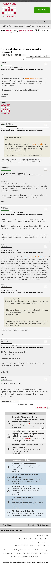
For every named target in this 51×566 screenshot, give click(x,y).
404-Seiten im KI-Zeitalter (23, 511)
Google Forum (23, 451)
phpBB (28, 538)
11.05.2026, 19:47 (34, 449)
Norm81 (3, 62)
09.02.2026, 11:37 (38, 424)
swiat (2, 284)
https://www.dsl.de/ (32, 79)
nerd (2, 244)
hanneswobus (5, 167)
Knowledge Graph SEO (21, 486)
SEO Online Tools (26, 550)
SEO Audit (43, 553)
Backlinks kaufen (32, 553)
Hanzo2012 (27, 424)
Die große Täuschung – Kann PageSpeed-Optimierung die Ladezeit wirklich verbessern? (28, 419)
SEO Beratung (20, 553)
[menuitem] (46, 22)
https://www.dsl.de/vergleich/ (35, 257)
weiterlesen (15, 471)
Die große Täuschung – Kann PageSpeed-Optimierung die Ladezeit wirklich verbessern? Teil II (28, 433)
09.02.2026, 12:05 (38, 438)
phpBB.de (46, 542)
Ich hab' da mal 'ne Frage (26, 426)
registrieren (9, 30)
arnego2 (8, 123)
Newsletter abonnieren (42, 10)
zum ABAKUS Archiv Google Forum (12, 530)
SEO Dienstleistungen (41, 550)
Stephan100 (4, 340)
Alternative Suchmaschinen (24, 464)
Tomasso (3, 207)
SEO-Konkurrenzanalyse (31, 556)
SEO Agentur (7, 550)
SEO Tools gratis (16, 556)
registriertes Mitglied (25, 30)
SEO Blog (16, 550)
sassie (26, 449)
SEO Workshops (8, 553)
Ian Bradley (45, 535)
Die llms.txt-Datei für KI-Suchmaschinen (22, 498)
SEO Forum (21, 1)
